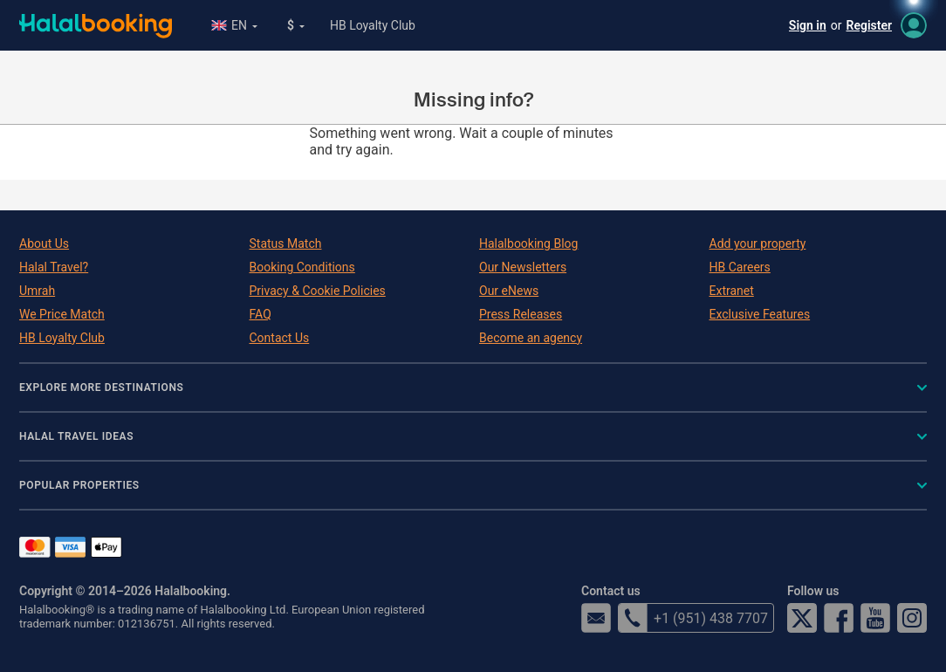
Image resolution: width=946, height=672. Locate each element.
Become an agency (530, 338)
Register (870, 25)
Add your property (758, 243)
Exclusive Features (760, 314)
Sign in (807, 25)
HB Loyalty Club (372, 25)
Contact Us (280, 338)
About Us (44, 243)
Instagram (912, 618)
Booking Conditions (302, 267)
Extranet (732, 291)
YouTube (875, 618)
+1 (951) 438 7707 (693, 618)
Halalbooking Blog (528, 243)
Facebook (838, 618)
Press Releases (520, 314)
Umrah (37, 291)
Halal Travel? (53, 267)
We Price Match (62, 314)
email (596, 618)
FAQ (260, 314)
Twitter (802, 618)
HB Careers (740, 267)
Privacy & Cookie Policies (318, 291)
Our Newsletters (522, 267)
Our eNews (508, 291)
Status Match (286, 243)
